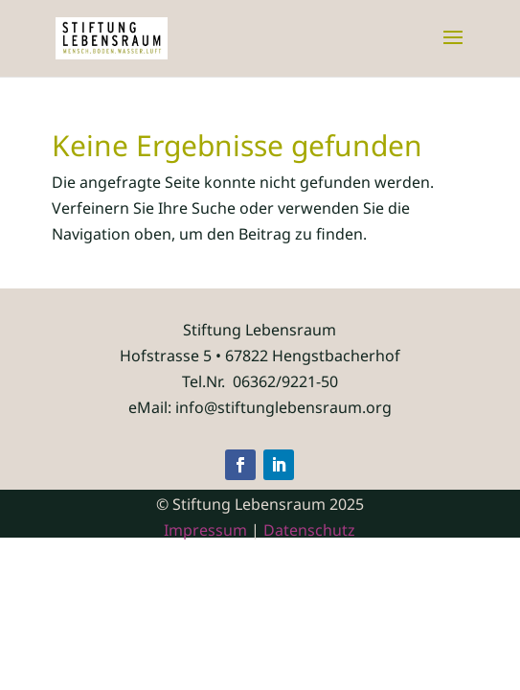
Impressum (205, 529)
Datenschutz (309, 529)
